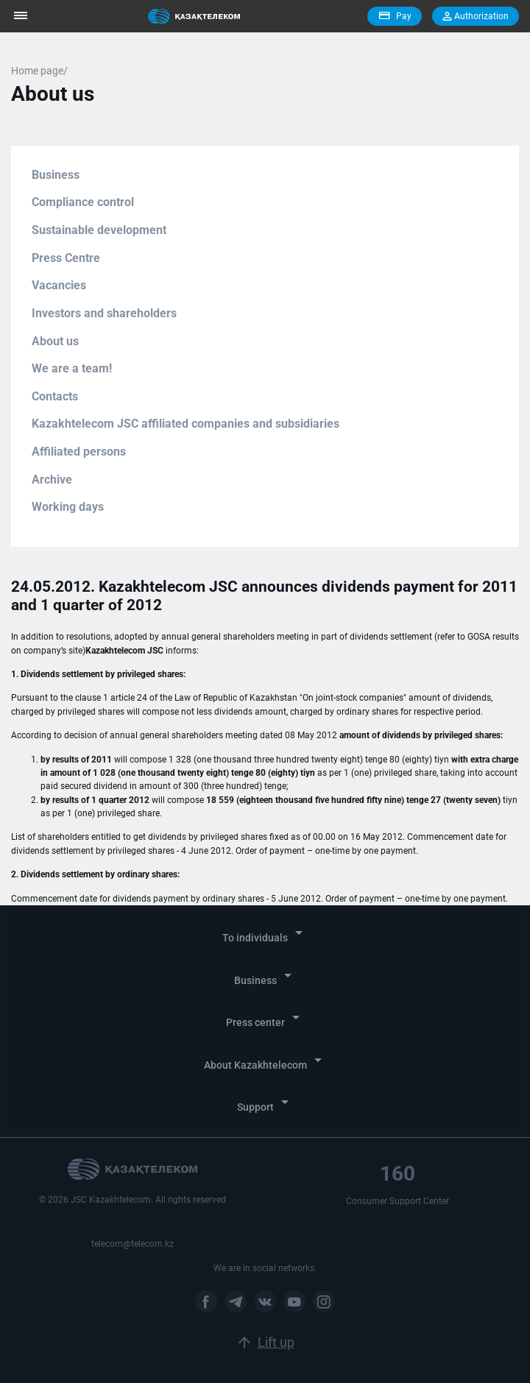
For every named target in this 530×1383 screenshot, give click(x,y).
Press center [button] (265, 1018)
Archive (52, 480)
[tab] (265, 935)
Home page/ (39, 71)
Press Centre (66, 258)
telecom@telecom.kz (132, 1244)
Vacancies (59, 285)
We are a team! (72, 368)
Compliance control (83, 202)
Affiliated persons (79, 452)
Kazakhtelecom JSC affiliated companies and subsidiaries (185, 424)
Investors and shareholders (104, 313)
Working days (68, 507)
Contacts (55, 396)
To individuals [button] (265, 934)
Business (56, 175)
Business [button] (265, 976)
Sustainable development (99, 230)
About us (55, 341)
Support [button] (265, 1103)
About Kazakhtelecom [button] (265, 1061)
